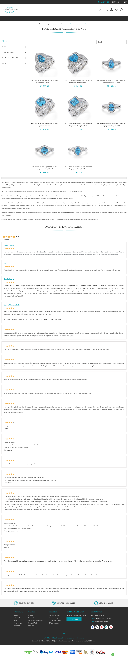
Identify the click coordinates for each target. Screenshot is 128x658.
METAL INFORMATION (106, 602)
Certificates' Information (36, 620)
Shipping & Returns (55, 614)
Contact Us (18, 622)
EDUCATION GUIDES (26, 602)
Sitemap (17, 625)
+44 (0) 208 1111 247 (103, 618)
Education (31, 614)
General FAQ (32, 622)
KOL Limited (92, 640)
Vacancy (31, 625)
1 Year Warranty (54, 622)
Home (16, 614)
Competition (32, 617)
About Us (17, 617)
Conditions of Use (55, 620)
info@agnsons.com (101, 621)
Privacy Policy (53, 617)
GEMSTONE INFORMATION (66, 602)
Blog (15, 620)
